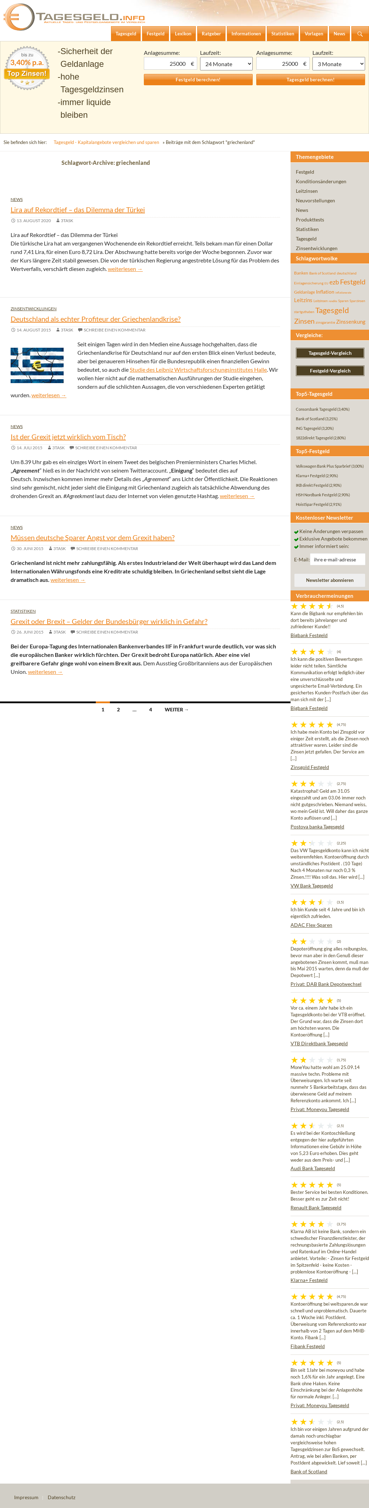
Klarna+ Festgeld (309, 1280)
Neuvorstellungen (315, 200)
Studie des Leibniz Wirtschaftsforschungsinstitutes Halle (198, 369)
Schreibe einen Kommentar (115, 330)
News (17, 199)
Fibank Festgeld (308, 1346)
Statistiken (23, 611)
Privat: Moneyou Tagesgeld (320, 1109)
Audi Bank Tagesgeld (313, 1168)
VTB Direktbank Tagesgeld (319, 1043)
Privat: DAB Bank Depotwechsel (326, 984)
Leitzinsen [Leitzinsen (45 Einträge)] (321, 301)
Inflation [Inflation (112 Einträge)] (325, 292)
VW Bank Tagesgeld (312, 886)
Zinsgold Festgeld (310, 767)
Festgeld (305, 172)
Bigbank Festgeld (309, 635)
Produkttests (310, 219)
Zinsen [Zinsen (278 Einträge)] (304, 321)
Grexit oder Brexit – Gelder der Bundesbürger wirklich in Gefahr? (109, 621)
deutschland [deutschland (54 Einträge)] (347, 273)
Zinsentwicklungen (34, 308)
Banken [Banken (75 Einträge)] (301, 273)
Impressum (26, 1497)
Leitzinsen (307, 191)
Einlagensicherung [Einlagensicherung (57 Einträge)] (308, 283)
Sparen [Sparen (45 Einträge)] (343, 301)
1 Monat (226, 63)
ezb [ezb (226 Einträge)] (334, 282)
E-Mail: (302, 559)
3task (67, 220)
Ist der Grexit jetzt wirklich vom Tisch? (68, 436)
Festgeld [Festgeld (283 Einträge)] (352, 282)
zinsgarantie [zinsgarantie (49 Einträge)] (325, 322)
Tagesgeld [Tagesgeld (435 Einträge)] (332, 310)
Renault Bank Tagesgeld (316, 1207)
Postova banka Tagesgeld (317, 827)
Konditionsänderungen (321, 181)
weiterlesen (125, 268)
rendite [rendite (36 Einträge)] (333, 301)
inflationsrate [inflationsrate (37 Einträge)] (343, 292)
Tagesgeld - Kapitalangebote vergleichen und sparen (106, 142)
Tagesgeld (306, 239)
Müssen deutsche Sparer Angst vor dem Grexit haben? (93, 537)
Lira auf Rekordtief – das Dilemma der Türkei (78, 209)
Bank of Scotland (309, 1471)
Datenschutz (61, 1497)
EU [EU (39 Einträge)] (326, 283)
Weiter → (177, 709)
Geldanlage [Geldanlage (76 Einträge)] (304, 292)
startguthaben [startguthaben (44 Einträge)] (304, 312)
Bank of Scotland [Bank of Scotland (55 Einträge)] (322, 273)
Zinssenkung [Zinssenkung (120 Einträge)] (350, 322)
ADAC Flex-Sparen (311, 925)
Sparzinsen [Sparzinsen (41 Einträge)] (357, 301)
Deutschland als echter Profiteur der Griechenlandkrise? (96, 318)
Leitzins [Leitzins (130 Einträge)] (303, 300)
